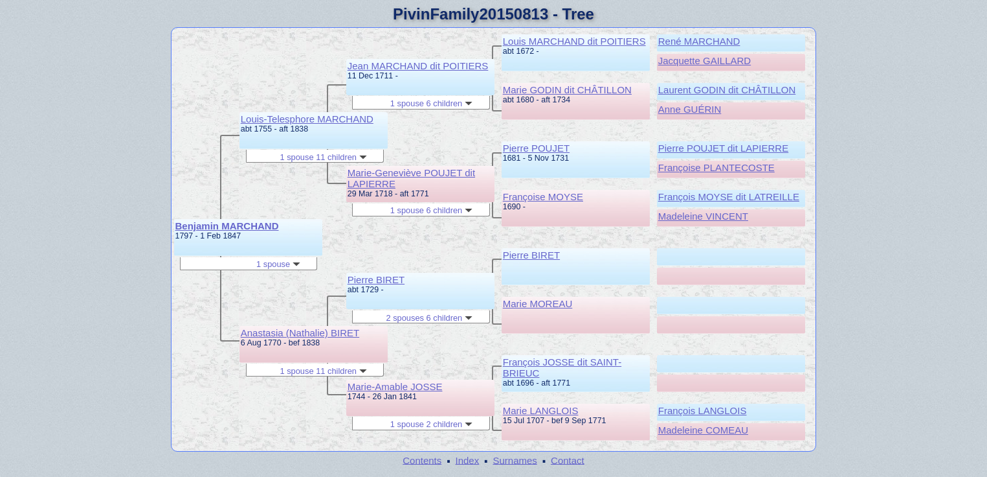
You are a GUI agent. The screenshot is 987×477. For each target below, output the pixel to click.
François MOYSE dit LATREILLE (728, 196)
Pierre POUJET (536, 148)
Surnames (515, 459)
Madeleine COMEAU (703, 430)
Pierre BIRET (376, 279)
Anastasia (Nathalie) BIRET (300, 332)
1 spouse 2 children (431, 424)
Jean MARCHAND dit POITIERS (418, 65)
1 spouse (278, 264)
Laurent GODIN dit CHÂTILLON (727, 89)
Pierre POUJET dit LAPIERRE (723, 148)
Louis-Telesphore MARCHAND (307, 118)
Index (468, 459)
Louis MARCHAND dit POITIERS (574, 41)
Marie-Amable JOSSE (395, 386)
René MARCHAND (699, 41)
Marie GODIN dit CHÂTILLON (567, 89)
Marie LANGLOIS (541, 410)
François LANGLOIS (702, 410)
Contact (567, 459)
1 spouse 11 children (323, 157)
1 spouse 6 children (431, 103)
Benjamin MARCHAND (227, 225)
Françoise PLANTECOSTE (716, 167)
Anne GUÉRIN (690, 109)
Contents (422, 459)
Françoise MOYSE (543, 196)
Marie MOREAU (538, 303)
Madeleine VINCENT (703, 216)
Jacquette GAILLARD (704, 60)
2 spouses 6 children (429, 318)
